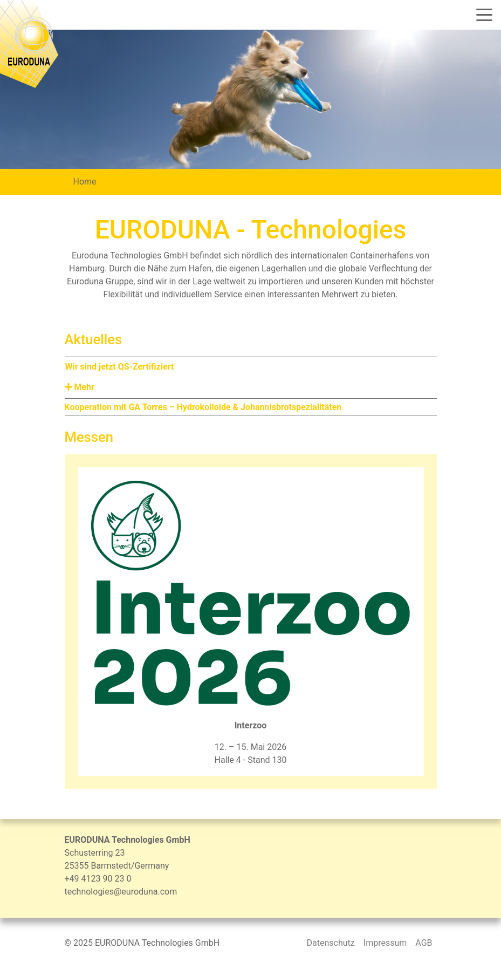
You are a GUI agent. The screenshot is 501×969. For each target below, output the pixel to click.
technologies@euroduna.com (121, 891)
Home (85, 181)
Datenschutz (331, 943)
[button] (251, 387)
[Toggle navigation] (480, 15)
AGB (423, 943)
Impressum (385, 943)
